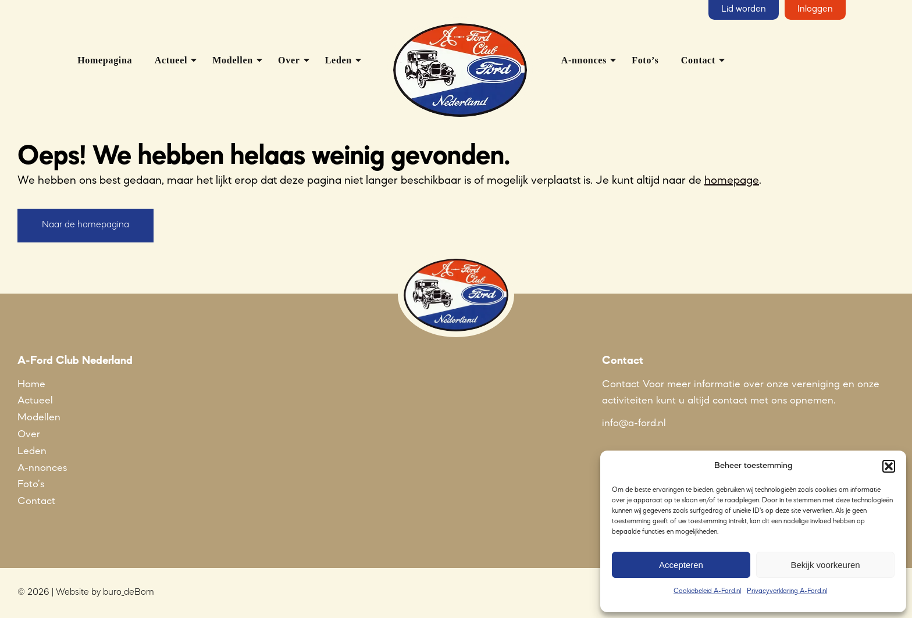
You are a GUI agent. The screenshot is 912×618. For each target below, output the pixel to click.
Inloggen (815, 9)
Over (289, 60)
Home (31, 384)
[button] (889, 466)
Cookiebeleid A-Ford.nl (707, 591)
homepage (731, 181)
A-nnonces (584, 60)
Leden (338, 60)
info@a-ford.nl (634, 423)
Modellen (232, 60)
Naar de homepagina (85, 225)
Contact (698, 60)
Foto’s (645, 60)
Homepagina (104, 60)
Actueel (171, 60)
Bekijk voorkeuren (825, 565)
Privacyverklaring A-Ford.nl (787, 591)
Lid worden (743, 9)
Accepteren (681, 565)
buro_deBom (128, 592)
